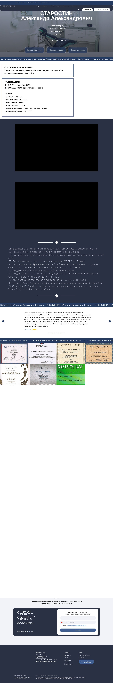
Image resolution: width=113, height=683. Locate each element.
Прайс (52, 1)
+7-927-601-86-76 (24, 619)
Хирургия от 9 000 (14, 97)
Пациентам (66, 1)
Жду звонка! (78, 630)
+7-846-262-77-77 (25, 614)
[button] (79, 5)
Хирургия (66, 652)
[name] (78, 618)
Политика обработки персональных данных (46, 675)
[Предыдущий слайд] (3, 321)
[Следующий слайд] (110, 321)
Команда (59, 1)
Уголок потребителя (84, 655)
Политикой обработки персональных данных (76, 625)
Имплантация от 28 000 (16, 99)
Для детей (45, 1)
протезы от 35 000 (39, 108)
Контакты (74, 1)
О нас (80, 652)
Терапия (66, 658)
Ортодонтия (67, 655)
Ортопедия (11, 102)
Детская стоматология (68, 663)
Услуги (38, 1)
